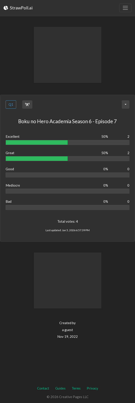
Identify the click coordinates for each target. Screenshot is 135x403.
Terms (76, 388)
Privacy (92, 388)
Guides (60, 388)
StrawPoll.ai (18, 7)
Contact (43, 388)
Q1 (11, 104)
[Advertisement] (67, 55)
